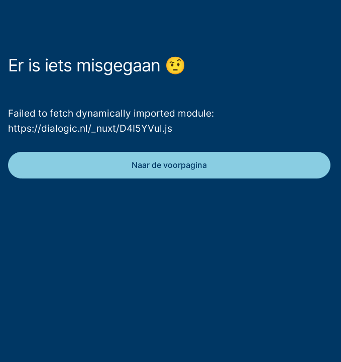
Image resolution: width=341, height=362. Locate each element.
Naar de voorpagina (169, 165)
